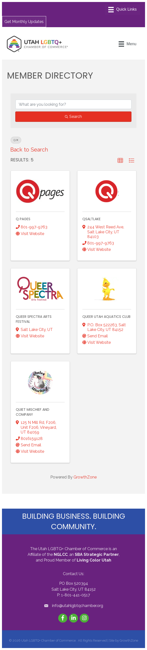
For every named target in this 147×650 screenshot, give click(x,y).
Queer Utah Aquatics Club (106, 316)
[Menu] (122, 9)
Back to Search (29, 150)
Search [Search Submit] (73, 116)
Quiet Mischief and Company (32, 412)
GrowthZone (85, 477)
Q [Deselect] (16, 140)
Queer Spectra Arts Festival (34, 319)
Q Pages (23, 219)
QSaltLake (91, 219)
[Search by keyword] (73, 104)
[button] (24, 21)
